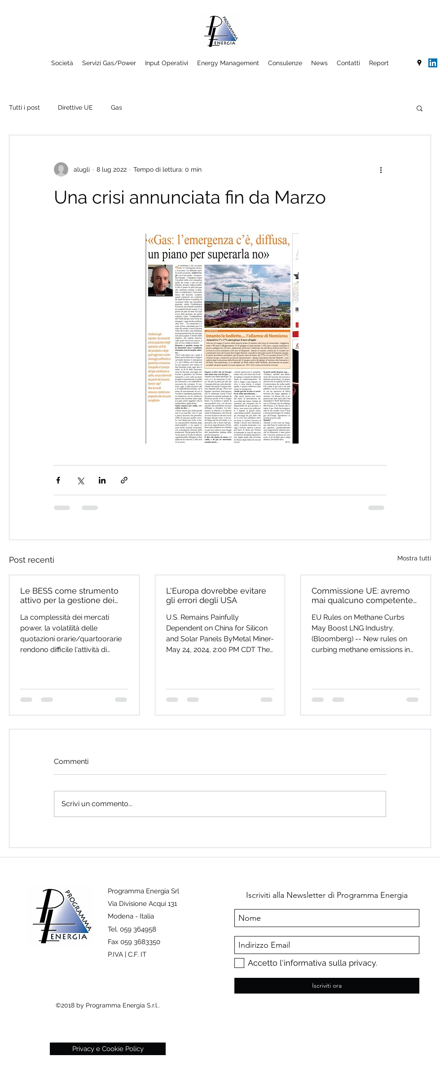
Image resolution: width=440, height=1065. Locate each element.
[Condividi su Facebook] (58, 480)
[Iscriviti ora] (326, 986)
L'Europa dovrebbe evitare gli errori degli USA (216, 595)
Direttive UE (75, 107)
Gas (116, 107)
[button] (419, 107)
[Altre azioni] (380, 169)
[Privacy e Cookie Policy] (108, 1049)
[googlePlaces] (419, 62)
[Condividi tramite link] (124, 480)
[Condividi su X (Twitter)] (80, 480)
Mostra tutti (414, 558)
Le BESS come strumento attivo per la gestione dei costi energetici (69, 595)
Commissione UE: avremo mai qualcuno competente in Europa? (362, 595)
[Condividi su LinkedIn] (102, 480)
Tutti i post (24, 107)
